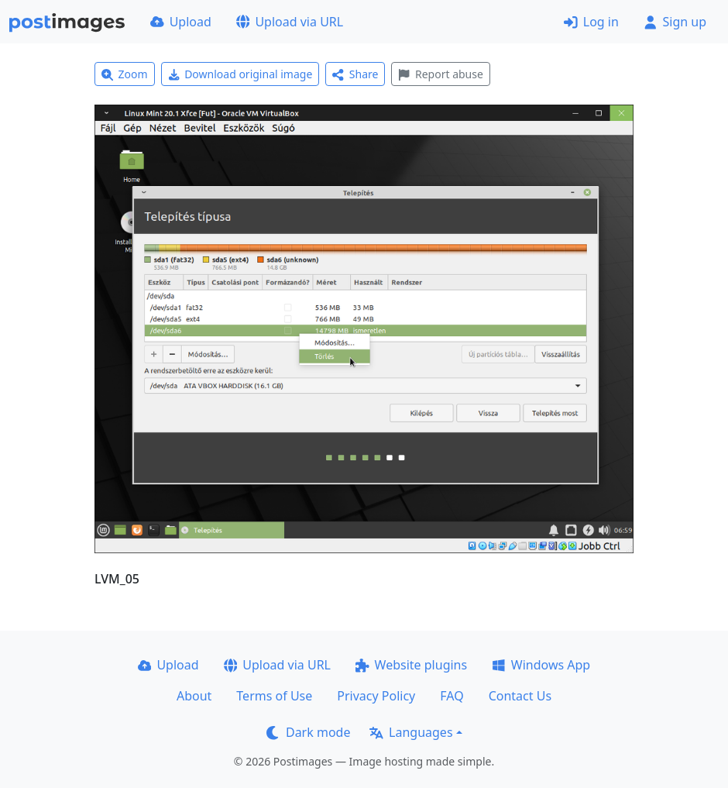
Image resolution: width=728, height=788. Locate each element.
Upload (180, 21)
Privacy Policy (376, 695)
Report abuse (440, 74)
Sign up (675, 21)
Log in (591, 21)
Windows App (541, 664)
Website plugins (411, 664)
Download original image (240, 74)
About (194, 695)
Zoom (124, 74)
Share (355, 74)
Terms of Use (274, 695)
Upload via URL (289, 21)
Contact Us (520, 695)
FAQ (451, 695)
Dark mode (308, 732)
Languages (410, 732)
